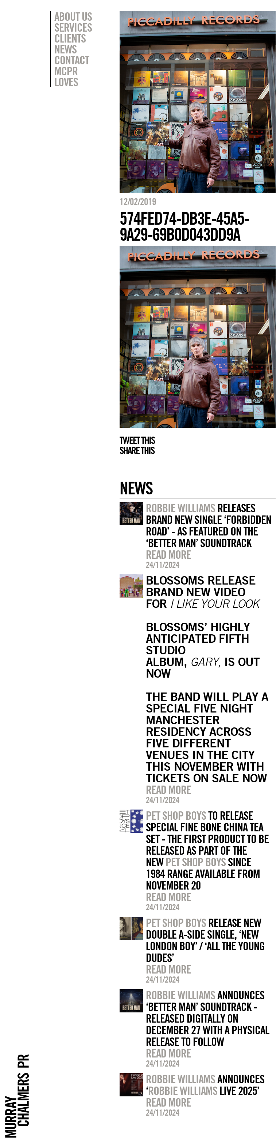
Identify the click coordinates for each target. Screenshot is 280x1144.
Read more (168, 554)
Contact (71, 60)
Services (73, 27)
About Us (73, 16)
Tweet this (137, 440)
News (65, 49)
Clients (70, 38)
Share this (137, 450)
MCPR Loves (66, 76)
